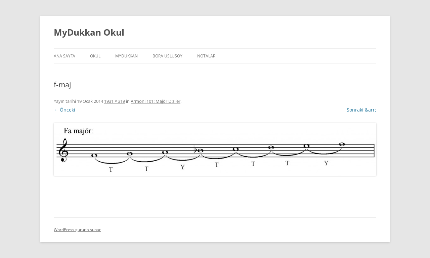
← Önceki (64, 109)
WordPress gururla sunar (77, 229)
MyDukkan (126, 56)
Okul (95, 56)
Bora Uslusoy (167, 56)
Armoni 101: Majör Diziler (155, 101)
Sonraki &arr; (361, 109)
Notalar (206, 56)
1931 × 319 (114, 101)
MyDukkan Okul (89, 32)
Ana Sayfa (64, 56)
